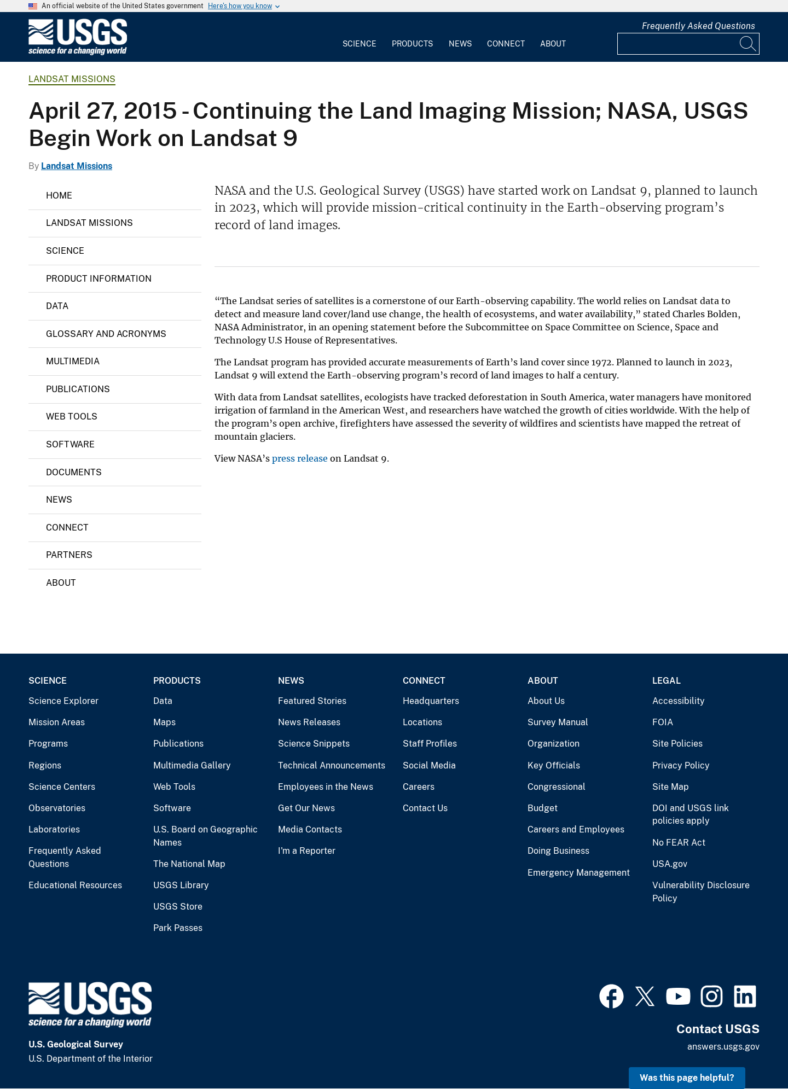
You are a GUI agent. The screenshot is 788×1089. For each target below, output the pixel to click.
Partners (69, 555)
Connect (506, 43)
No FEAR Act (678, 842)
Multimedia (73, 361)
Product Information (99, 278)
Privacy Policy (681, 765)
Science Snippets (314, 743)
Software (70, 444)
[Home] (77, 53)
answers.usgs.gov (723, 1046)
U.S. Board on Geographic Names (205, 836)
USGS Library (181, 885)
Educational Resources (75, 885)
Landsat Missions (71, 79)
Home (59, 195)
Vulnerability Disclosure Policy (701, 892)
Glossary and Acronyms (106, 334)
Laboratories (54, 829)
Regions (44, 765)
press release (300, 458)
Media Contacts (310, 829)
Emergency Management (579, 872)
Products (412, 43)
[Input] (688, 44)
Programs (48, 743)
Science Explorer (63, 701)
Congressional (557, 787)
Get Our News (306, 808)
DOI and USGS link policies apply (690, 814)
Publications (78, 389)
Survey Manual (558, 722)
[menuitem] (359, 37)
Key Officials (554, 765)
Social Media (429, 765)
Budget (543, 808)
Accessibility (678, 701)
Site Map (670, 787)
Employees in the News (325, 787)
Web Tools (71, 416)
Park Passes (177, 928)
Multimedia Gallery (192, 765)
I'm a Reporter (306, 851)
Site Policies (677, 743)
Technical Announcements (331, 765)
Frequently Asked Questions (698, 26)
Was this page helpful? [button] (687, 1078)
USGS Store (177, 906)
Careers (418, 787)
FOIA (662, 722)
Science (359, 43)
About (553, 43)
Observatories (56, 808)
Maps (164, 722)
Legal (666, 680)
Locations (422, 722)
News (460, 43)
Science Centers (61, 787)
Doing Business (558, 851)
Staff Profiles (430, 743)
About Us (546, 701)
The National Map (189, 864)
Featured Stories (312, 701)
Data (57, 306)
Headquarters (431, 701)
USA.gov (669, 864)
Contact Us (425, 808)
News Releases (309, 722)
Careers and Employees (576, 829)
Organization (554, 743)
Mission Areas (56, 722)
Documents (74, 472)
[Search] (749, 44)
